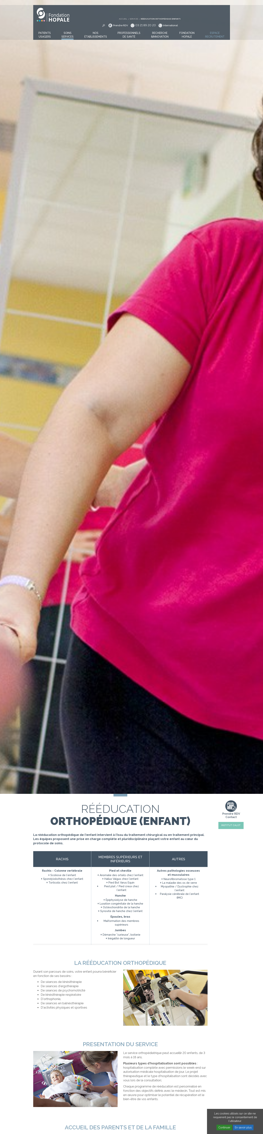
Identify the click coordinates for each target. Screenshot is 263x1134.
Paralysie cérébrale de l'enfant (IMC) (179, 895)
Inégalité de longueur (121, 938)
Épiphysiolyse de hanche (121, 899)
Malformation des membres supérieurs (121, 922)
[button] (44, 29)
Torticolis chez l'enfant (63, 882)
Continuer (224, 1127)
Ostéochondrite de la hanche (121, 907)
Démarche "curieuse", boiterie (121, 934)
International (219, 9)
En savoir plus (243, 1127)
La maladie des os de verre (179, 882)
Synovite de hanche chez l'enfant (121, 911)
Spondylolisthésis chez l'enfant (63, 878)
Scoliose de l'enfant (63, 875)
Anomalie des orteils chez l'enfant (121, 875)
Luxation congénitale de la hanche (121, 903)
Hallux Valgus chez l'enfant (121, 878)
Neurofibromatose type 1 (180, 879)
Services (183, 3)
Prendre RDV (169, 9)
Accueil (172, 3)
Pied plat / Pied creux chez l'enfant (121, 888)
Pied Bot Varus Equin (121, 882)
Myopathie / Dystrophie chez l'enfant (179, 888)
